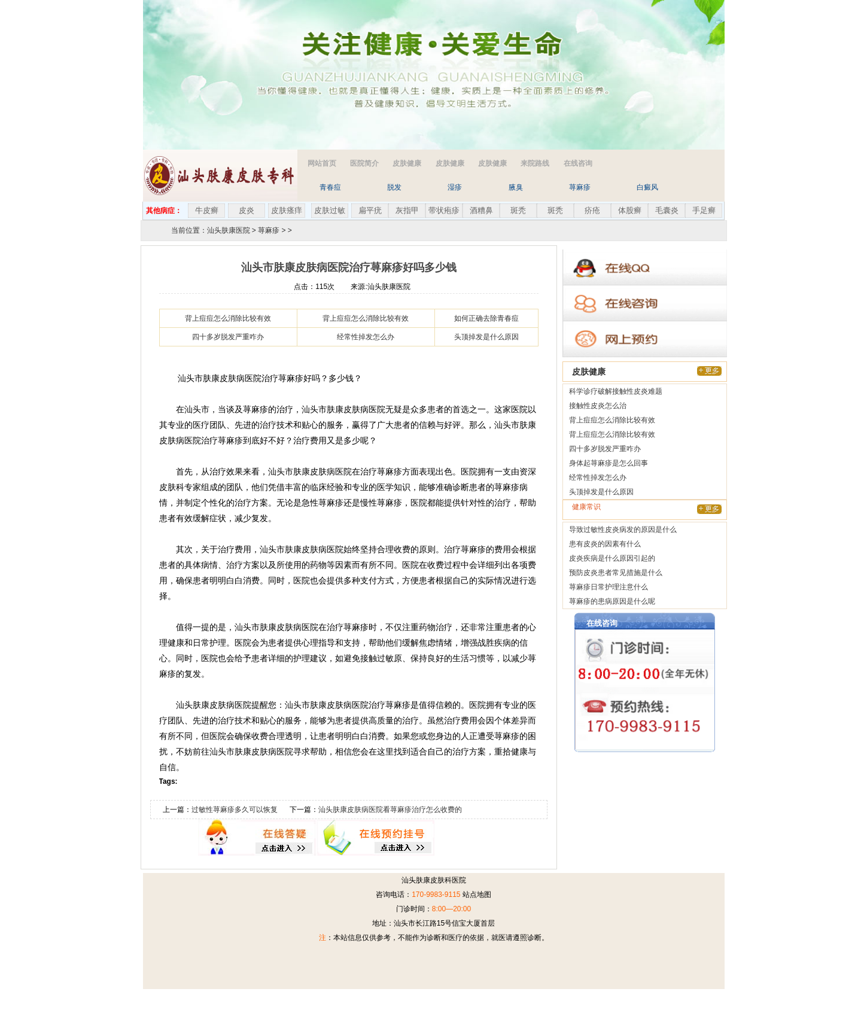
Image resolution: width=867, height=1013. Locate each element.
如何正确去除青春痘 (486, 318)
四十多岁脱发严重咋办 (228, 337)
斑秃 (518, 210)
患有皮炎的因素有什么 (605, 544)
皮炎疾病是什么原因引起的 (612, 558)
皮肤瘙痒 (286, 210)
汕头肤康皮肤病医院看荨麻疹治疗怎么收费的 (390, 809)
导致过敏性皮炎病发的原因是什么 (623, 529)
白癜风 (647, 187)
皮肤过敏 (329, 210)
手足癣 (704, 210)
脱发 (394, 187)
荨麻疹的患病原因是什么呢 (612, 601)
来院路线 (535, 163)
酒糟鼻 (481, 210)
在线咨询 (578, 163)
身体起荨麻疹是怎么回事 (608, 463)
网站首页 (322, 163)
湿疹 (455, 187)
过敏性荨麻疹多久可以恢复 (234, 809)
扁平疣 (370, 210)
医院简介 (364, 163)
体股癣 (629, 210)
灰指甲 (407, 210)
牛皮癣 (206, 210)
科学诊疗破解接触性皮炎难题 (615, 391)
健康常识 (586, 507)
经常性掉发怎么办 (365, 337)
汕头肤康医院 (228, 230)
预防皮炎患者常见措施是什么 (615, 572)
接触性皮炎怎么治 (597, 405)
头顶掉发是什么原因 (486, 337)
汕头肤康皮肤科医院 (433, 880)
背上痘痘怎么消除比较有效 (228, 318)
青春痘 (330, 187)
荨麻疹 (580, 187)
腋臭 (516, 187)
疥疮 (592, 210)
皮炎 (246, 210)
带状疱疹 (444, 210)
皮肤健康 (407, 163)
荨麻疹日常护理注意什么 (608, 587)
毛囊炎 (667, 210)
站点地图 (477, 894)
